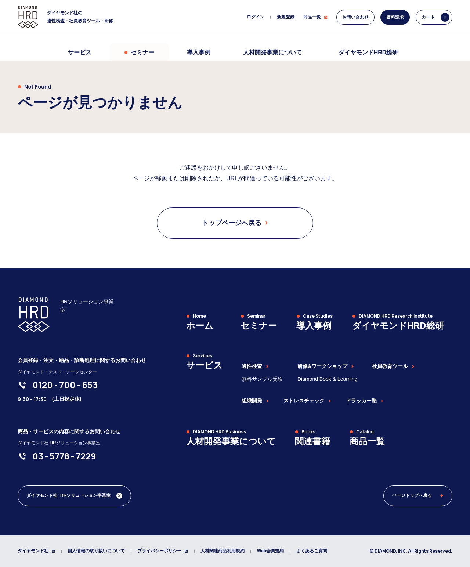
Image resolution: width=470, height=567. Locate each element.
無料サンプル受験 (262, 379)
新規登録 (285, 16)
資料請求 (395, 17)
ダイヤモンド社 (36, 550)
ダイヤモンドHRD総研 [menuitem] (368, 52)
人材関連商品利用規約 (222, 550)
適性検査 (255, 366)
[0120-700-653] (65, 385)
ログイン (255, 16)
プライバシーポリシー (162, 550)
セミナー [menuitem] (139, 52)
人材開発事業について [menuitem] (272, 52)
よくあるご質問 (311, 550)
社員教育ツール (393, 366)
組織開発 (255, 401)
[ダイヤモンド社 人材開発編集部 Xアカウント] (74, 495)
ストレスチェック (307, 401)
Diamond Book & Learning (327, 379)
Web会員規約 (270, 550)
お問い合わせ (355, 17)
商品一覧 (315, 16)
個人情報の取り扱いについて (96, 550)
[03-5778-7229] (64, 456)
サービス (79, 52)
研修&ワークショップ (325, 366)
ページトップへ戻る (418, 495)
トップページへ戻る (235, 223)
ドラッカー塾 (364, 401)
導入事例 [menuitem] (198, 52)
